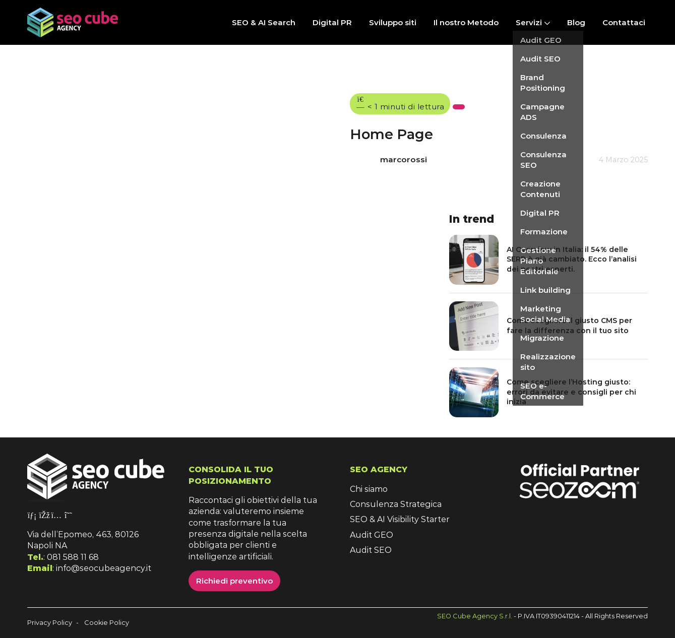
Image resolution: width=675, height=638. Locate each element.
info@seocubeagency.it (103, 568)
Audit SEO (371, 550)
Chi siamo (369, 489)
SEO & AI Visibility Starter (400, 519)
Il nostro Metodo (466, 22)
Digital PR (332, 22)
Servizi (529, 22)
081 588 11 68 (73, 557)
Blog (576, 22)
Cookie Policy (106, 622)
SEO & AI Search (263, 22)
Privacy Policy (49, 622)
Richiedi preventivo (234, 581)
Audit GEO (371, 535)
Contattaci (623, 22)
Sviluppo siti (392, 22)
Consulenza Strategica (396, 504)
